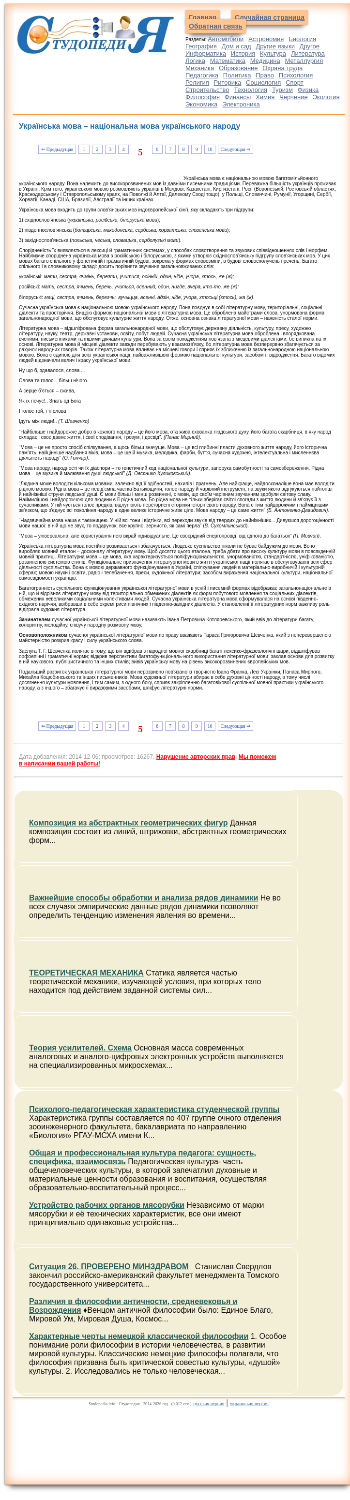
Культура (273, 53)
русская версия (208, 1403)
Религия (197, 82)
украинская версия (249, 1403)
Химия (265, 97)
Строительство (207, 89)
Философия (202, 97)
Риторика (228, 82)
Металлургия (304, 60)
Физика (308, 89)
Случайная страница (269, 17)
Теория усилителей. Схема (80, 1048)
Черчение (293, 97)
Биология (302, 39)
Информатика (205, 53)
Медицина (265, 60)
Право (265, 75)
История (243, 53)
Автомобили (225, 39)
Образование (238, 68)
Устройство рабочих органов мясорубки (106, 1205)
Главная (202, 17)
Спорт (295, 82)
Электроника (241, 104)
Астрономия (266, 39)
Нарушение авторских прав (195, 756)
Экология (326, 97)
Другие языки (275, 46)
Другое (310, 46)
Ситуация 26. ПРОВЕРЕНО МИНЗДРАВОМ (108, 1266)
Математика (227, 60)
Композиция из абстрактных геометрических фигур (128, 823)
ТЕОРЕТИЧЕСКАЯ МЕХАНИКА (86, 973)
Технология (250, 89)
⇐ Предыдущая (57, 149)
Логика (195, 60)
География (201, 46)
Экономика (201, 104)
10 (209, 149)
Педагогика (201, 75)
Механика (199, 68)
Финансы (238, 97)
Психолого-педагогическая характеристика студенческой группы (154, 1109)
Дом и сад (236, 46)
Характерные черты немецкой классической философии (138, 1336)
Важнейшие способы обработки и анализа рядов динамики (143, 898)
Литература (308, 53)
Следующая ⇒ (235, 149)
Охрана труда (282, 68)
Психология (296, 75)
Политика (237, 75)
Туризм (282, 89)
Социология (263, 82)
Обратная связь (216, 26)
